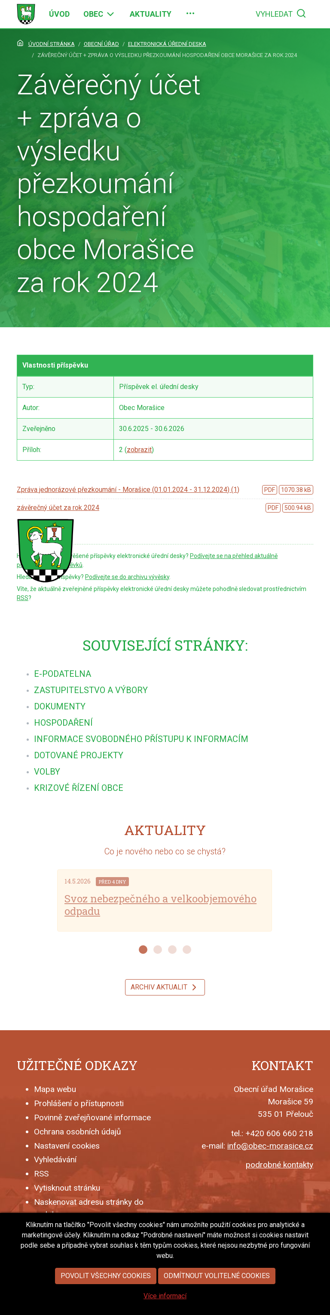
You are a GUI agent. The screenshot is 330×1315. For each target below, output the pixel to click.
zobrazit (139, 450)
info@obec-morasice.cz (270, 1146)
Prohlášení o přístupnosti (79, 1103)
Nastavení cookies (67, 1146)
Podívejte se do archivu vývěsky (127, 576)
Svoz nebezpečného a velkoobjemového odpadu (160, 905)
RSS (22, 597)
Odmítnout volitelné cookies (217, 1302)
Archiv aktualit (165, 987)
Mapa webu (55, 1089)
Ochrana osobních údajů (77, 1132)
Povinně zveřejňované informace (92, 1117)
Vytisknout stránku (67, 1188)
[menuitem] (59, 14)
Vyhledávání (55, 1159)
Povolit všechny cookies (106, 1302)
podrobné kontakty (279, 1165)
